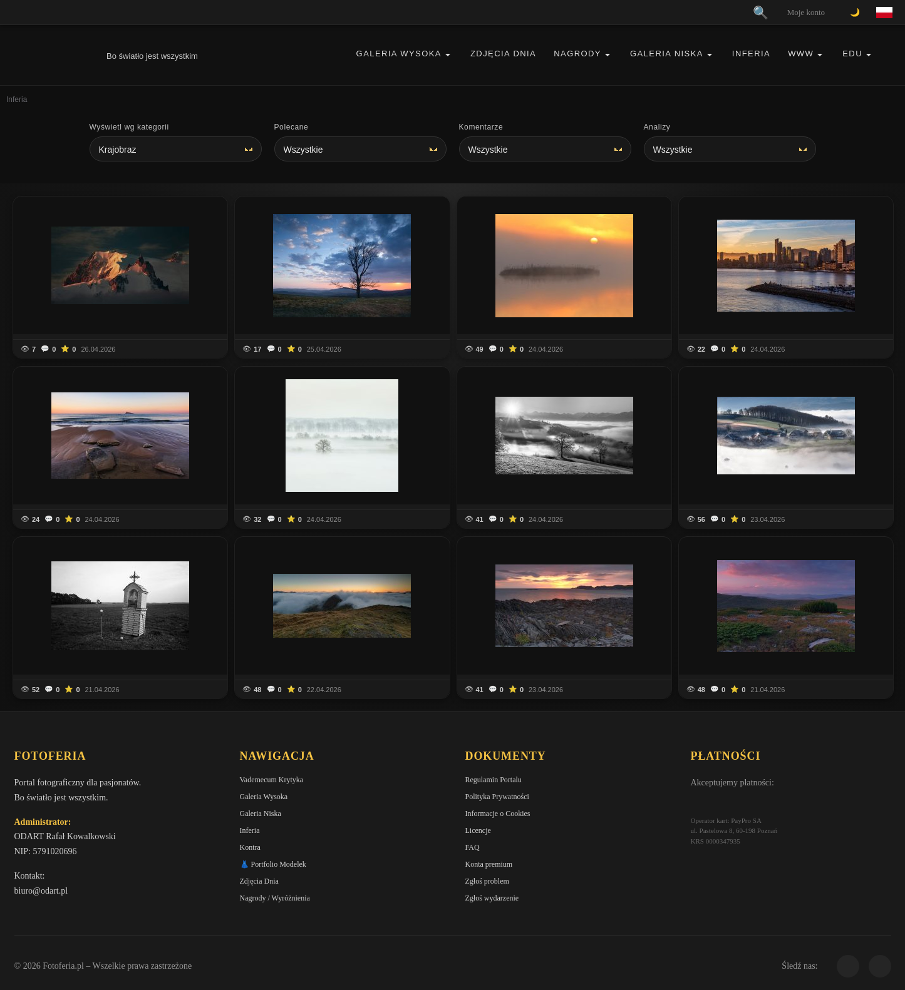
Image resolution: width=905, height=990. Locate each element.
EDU (852, 53)
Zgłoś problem (487, 881)
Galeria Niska (666, 53)
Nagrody (577, 53)
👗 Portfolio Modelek (273, 864)
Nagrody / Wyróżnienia (275, 898)
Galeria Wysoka (399, 53)
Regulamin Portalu (493, 779)
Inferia (751, 53)
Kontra (250, 847)
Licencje (478, 830)
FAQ (472, 847)
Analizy (657, 127)
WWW (801, 53)
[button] (448, 54)
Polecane (291, 127)
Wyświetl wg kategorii (129, 127)
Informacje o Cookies (497, 813)
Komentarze (481, 127)
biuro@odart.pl (41, 891)
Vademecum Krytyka (272, 779)
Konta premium (489, 864)
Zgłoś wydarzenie (492, 898)
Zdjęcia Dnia (503, 53)
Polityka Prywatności (497, 796)
